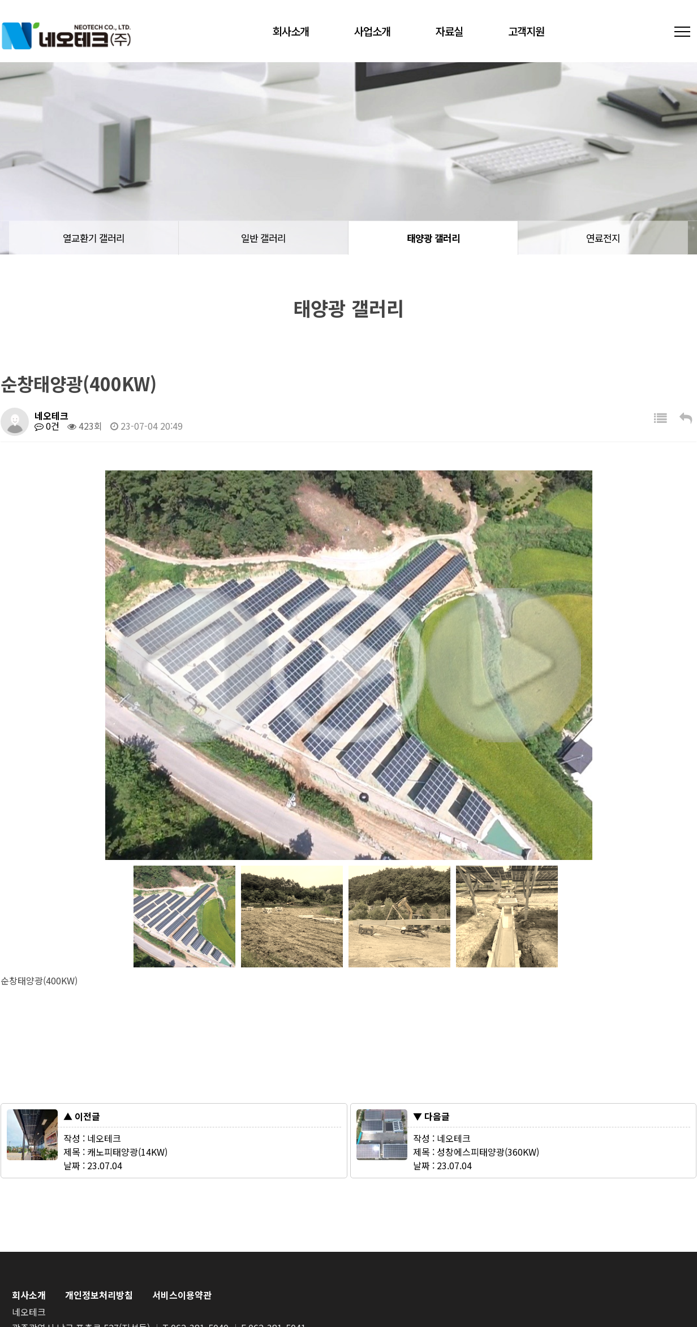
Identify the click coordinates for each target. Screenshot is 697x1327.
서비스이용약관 (182, 1295)
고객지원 (526, 30)
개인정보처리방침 (99, 1295)
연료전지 (603, 238)
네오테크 (66, 35)
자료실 (449, 30)
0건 (47, 426)
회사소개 (291, 30)
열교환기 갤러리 (93, 238)
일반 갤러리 (263, 238)
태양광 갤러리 (433, 238)
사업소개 (372, 30)
